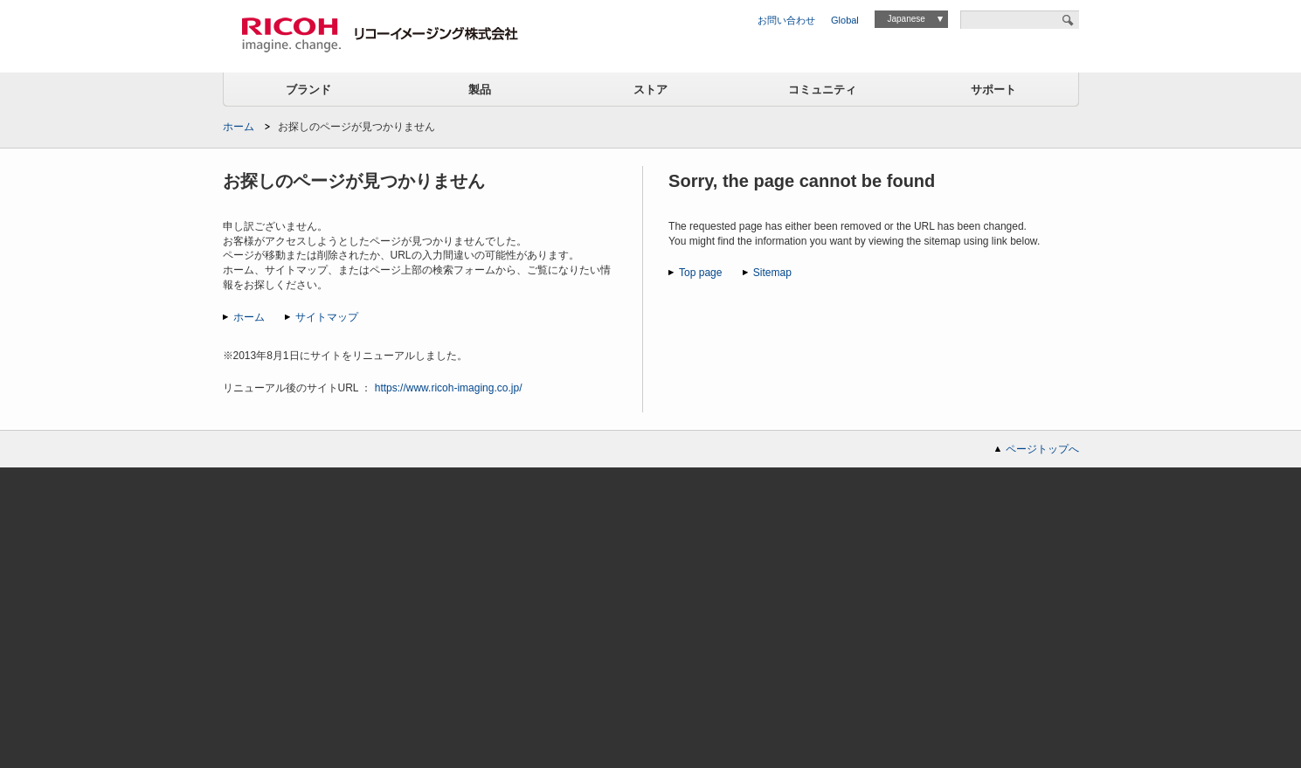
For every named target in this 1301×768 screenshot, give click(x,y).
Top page (700, 272)
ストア (650, 89)
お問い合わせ (786, 20)
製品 (479, 89)
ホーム (238, 127)
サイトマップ (326, 317)
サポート (993, 89)
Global (845, 20)
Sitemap (772, 272)
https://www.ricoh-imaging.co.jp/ (448, 388)
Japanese (905, 19)
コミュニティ (822, 89)
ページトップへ (1042, 449)
